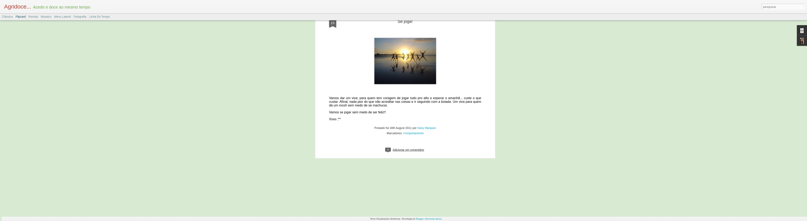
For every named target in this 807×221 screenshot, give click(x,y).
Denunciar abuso (433, 219)
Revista (33, 16)
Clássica (7, 16)
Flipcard (21, 16)
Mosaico (46, 16)
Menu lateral (62, 16)
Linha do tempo (99, 16)
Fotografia (80, 16)
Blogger (419, 219)
